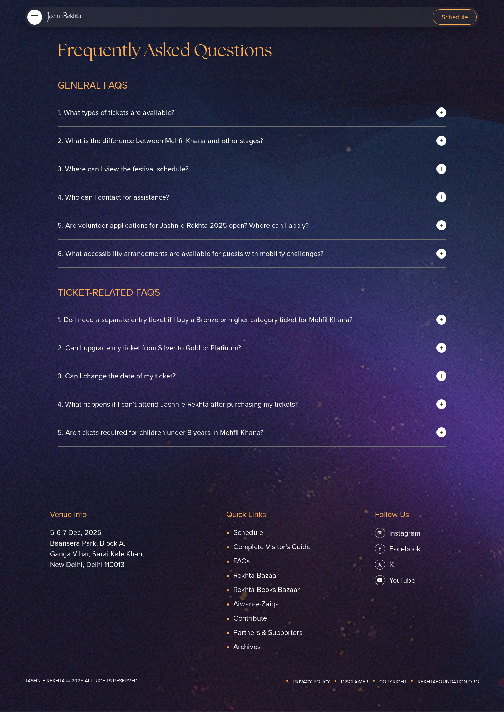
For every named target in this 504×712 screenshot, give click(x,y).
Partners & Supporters (267, 632)
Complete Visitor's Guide (272, 546)
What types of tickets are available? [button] (116, 112)
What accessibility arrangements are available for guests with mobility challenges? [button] (190, 253)
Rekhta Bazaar (256, 575)
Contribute (250, 618)
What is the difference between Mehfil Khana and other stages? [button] (160, 140)
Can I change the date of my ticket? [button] (117, 376)
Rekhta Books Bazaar (266, 589)
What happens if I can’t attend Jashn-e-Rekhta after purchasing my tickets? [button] (178, 404)
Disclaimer (355, 681)
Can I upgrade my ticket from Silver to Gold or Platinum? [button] (149, 347)
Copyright (393, 681)
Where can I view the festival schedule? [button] (123, 169)
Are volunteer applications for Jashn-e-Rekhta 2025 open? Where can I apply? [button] (183, 225)
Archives (247, 646)
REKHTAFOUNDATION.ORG (448, 681)
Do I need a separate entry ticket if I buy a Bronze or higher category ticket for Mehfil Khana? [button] (205, 319)
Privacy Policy (311, 681)
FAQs (241, 561)
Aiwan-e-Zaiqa (256, 603)
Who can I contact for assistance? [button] (113, 197)
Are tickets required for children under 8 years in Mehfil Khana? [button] (160, 432)
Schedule (454, 16)
